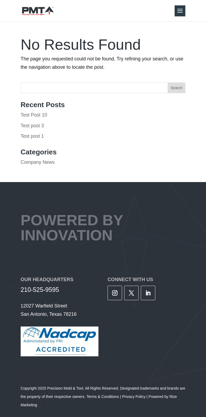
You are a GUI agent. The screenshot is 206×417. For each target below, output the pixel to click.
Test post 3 (32, 125)
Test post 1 (32, 136)
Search (176, 88)
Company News (38, 162)
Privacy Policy (133, 396)
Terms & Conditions (102, 396)
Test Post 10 (34, 115)
